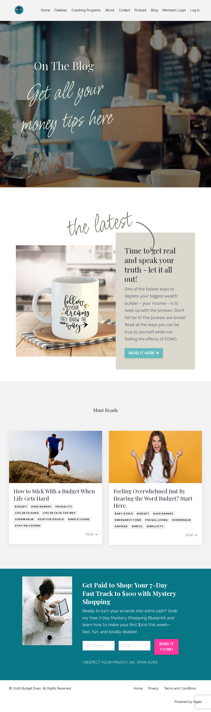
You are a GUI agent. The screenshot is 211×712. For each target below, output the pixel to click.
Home (45, 10)
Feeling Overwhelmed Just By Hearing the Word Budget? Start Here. (152, 498)
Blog (154, 10)
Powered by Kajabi (188, 702)
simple (137, 527)
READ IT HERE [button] (144, 353)
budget (21, 507)
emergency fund (128, 520)
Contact (124, 10)
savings (121, 527)
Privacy (153, 689)
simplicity (155, 527)
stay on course (28, 526)
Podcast (140, 10)
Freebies (60, 10)
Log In (195, 10)
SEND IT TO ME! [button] (166, 647)
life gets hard (27, 513)
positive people (51, 519)
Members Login (174, 10)
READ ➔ (92, 535)
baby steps (124, 514)
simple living (79, 519)
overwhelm (24, 519)
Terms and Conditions (180, 689)
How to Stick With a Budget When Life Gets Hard (54, 495)
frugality (64, 507)
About (109, 10)
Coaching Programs (86, 10)
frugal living (156, 520)
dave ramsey (41, 507)
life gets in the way (59, 513)
